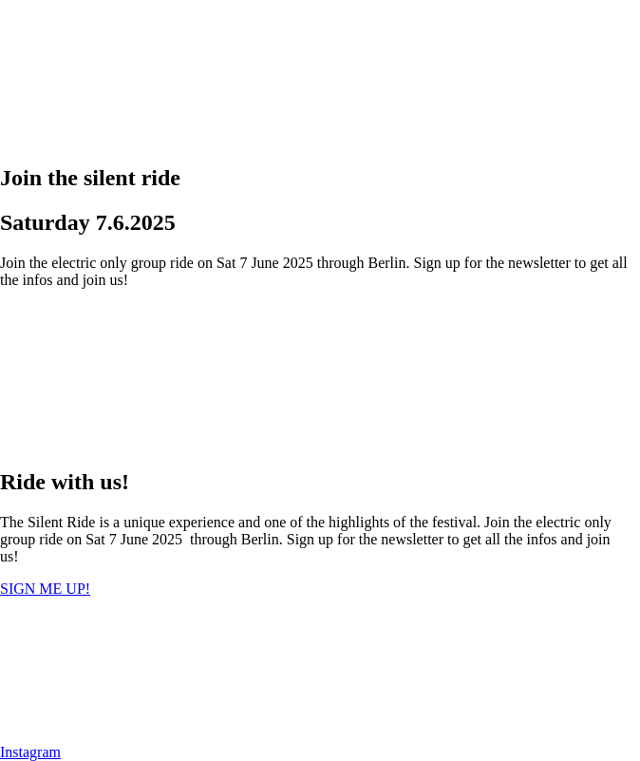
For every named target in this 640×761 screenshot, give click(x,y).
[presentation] (142, 71)
